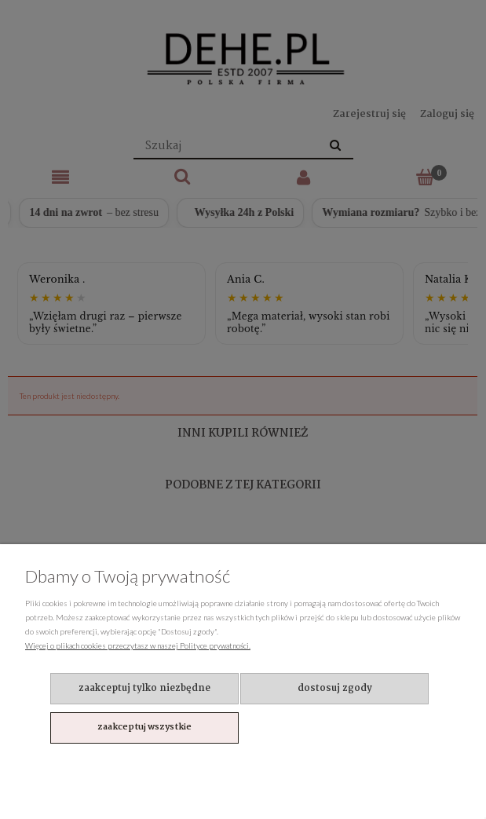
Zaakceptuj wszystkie (144, 727)
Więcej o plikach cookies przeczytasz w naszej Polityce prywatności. (137, 645)
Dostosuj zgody (335, 688)
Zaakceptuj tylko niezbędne (144, 688)
